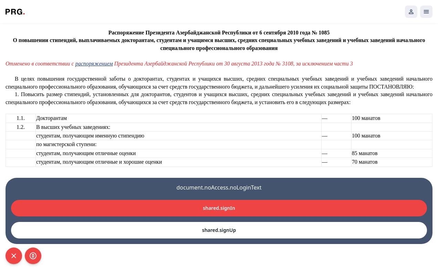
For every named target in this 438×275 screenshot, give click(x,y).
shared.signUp (219, 230)
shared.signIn (219, 208)
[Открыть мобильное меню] (426, 12)
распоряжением (94, 64)
